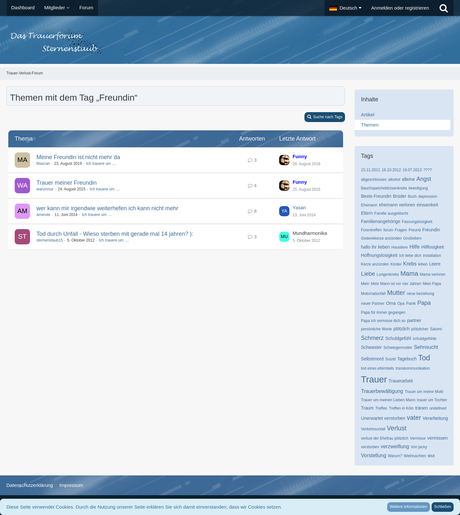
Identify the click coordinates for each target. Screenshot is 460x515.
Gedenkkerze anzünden (381, 238)
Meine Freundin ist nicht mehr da (78, 157)
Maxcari (43, 163)
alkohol (394, 179)
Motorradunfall (373, 293)
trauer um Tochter (432, 400)
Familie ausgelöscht (391, 213)
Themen (370, 124)
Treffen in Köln (401, 408)
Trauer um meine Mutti (424, 391)
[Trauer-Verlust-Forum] (230, 42)
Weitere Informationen (408, 506)
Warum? (395, 456)
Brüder (399, 196)
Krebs (410, 263)
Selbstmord (372, 358)
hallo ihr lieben (375, 247)
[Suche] (444, 8)
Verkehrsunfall (373, 429)
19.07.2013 (412, 170)
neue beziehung (420, 293)
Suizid (390, 359)
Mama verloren (432, 274)
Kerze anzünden (375, 264)
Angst (424, 179)
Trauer (374, 379)
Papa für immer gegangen (383, 312)
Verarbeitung (435, 418)
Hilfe (415, 247)
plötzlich (402, 328)
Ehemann (369, 205)
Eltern (367, 213)
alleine (408, 179)
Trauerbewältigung (382, 391)
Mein (365, 283)
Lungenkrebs (388, 274)
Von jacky (419, 447)
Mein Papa (432, 283)
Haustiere (399, 247)
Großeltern (412, 238)
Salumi (436, 329)
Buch (412, 196)
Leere (435, 263)
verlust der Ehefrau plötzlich (384, 438)
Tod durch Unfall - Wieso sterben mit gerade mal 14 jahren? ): (114, 234)
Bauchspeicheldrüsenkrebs (384, 188)
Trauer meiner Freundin (66, 183)
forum (388, 230)
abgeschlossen (374, 179)
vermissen (437, 438)
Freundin (431, 229)
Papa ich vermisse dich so (383, 321)
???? (427, 170)
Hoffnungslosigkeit (379, 255)
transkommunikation (412, 368)
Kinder (396, 264)
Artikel (367, 114)
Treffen (381, 408)
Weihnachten (415, 456)
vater (414, 417)
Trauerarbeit (400, 380)
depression (427, 196)
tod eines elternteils (377, 368)
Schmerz (372, 338)
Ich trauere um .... (101, 163)
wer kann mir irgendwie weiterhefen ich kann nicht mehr (107, 208)
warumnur (44, 189)
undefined (437, 408)
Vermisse (417, 438)
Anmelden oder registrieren (400, 8)
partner (414, 320)
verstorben (370, 447)
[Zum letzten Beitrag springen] (284, 160)
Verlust (396, 428)
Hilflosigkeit (432, 247)
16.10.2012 (391, 170)
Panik (411, 303)
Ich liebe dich (410, 255)
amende (43, 214)
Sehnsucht (426, 347)
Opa (401, 303)
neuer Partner (372, 303)
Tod (424, 358)
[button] (345, 8)
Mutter (396, 292)
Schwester (371, 347)
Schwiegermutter (397, 347)
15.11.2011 (370, 170)
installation (432, 255)
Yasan (299, 207)
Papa (424, 303)
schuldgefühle (424, 338)
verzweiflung (395, 446)
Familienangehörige (380, 221)
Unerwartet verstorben (383, 418)
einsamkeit (427, 204)
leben (422, 264)
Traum (367, 408)
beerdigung (418, 188)
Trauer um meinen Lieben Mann (388, 400)
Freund (415, 230)
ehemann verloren (397, 204)
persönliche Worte (376, 329)
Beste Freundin (376, 196)
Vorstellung (373, 455)
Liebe (368, 274)
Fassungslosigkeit (417, 221)
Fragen (401, 230)
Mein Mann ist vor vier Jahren (396, 283)
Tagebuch (407, 358)
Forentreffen (371, 230)
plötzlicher (419, 329)
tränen (421, 408)
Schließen (442, 506)
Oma (390, 303)
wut (431, 455)
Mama (409, 273)
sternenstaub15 (49, 240)
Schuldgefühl (398, 338)
